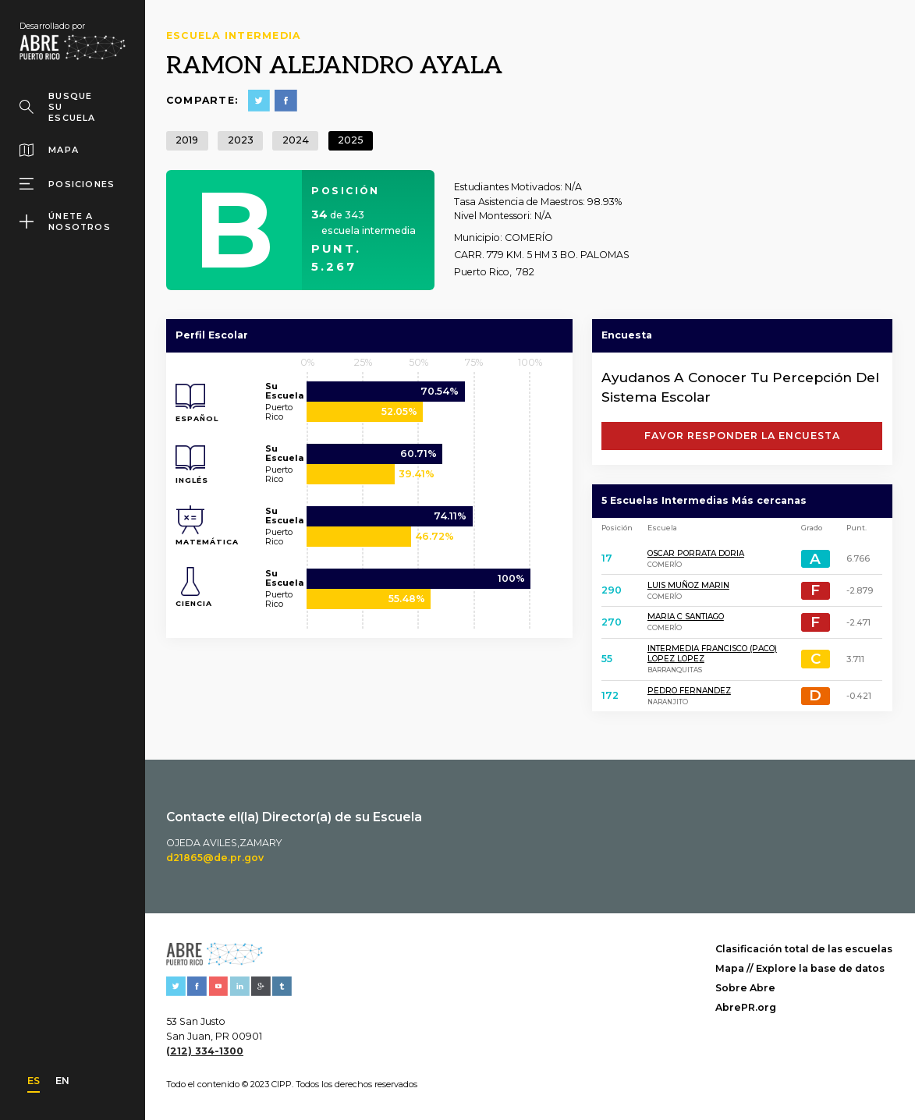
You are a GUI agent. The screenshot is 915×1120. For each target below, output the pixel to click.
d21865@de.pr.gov (215, 857)
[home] (72, 40)
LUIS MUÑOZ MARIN (688, 585)
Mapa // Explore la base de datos (800, 968)
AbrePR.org (745, 1007)
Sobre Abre (745, 988)
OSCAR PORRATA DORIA (695, 553)
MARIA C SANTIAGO (685, 616)
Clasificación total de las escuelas (803, 949)
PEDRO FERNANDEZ (689, 691)
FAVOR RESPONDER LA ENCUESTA (742, 435)
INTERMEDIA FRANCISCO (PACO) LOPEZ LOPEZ (712, 653)
